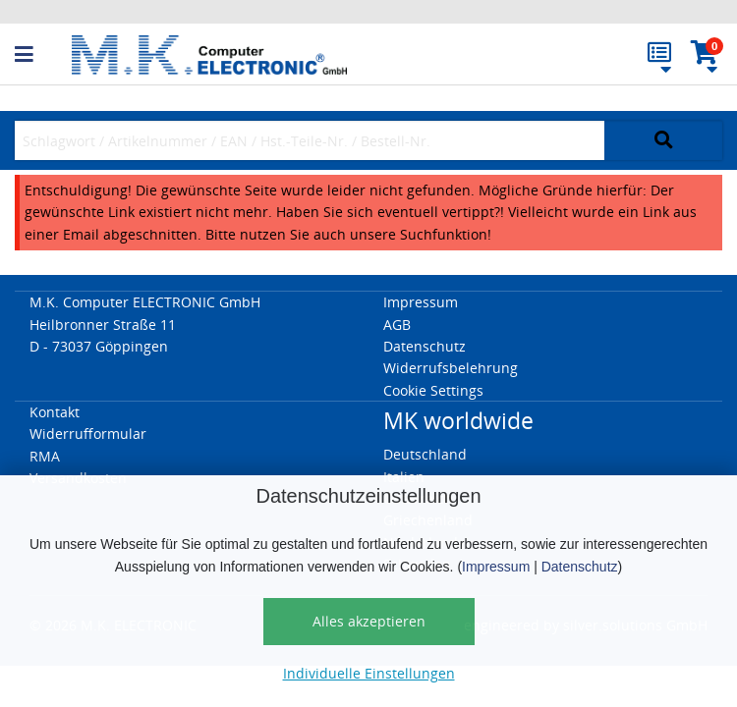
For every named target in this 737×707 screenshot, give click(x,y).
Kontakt (54, 412)
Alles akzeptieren (368, 621)
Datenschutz (579, 566)
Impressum (496, 566)
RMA (44, 456)
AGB (397, 324)
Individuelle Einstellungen (369, 673)
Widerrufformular (87, 433)
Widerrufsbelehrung (450, 367)
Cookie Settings (433, 390)
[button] (43, 55)
